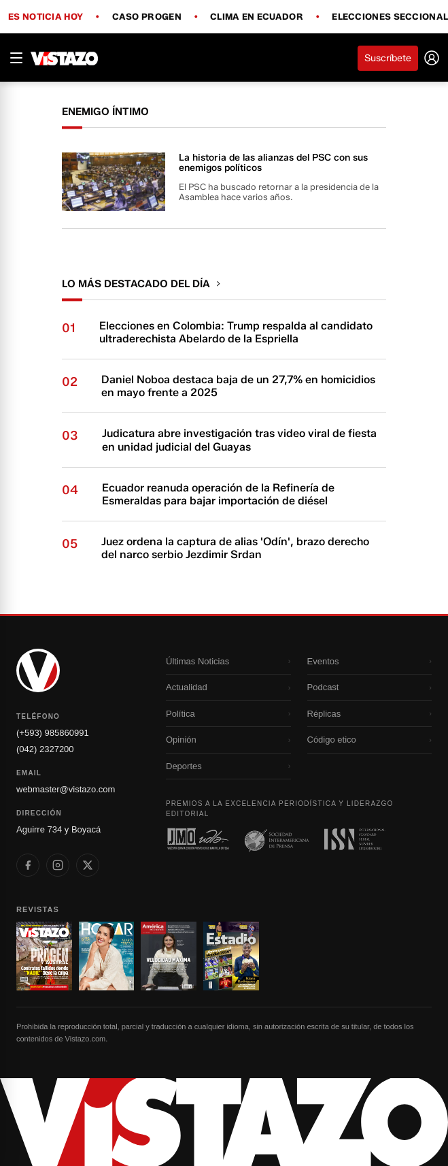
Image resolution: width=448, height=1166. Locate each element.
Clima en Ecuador (256, 17)
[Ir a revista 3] (168, 956)
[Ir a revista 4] (231, 956)
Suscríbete (387, 58)
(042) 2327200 (45, 749)
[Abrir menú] (16, 58)
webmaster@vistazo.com (65, 789)
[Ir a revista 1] (44, 956)
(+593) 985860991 (52, 733)
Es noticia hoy (45, 17)
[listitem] (27, 865)
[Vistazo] (64, 58)
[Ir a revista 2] (107, 956)
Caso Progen (147, 17)
